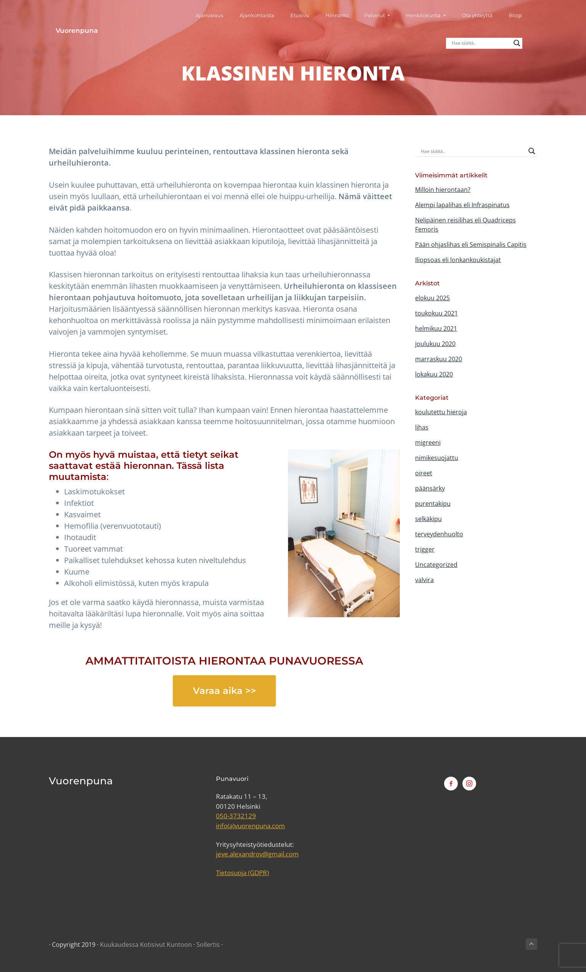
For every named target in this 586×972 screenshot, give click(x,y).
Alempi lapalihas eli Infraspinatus (462, 205)
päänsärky (430, 488)
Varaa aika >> (224, 690)
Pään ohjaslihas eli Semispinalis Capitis (470, 244)
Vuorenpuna (70, 19)
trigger (425, 549)
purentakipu (433, 503)
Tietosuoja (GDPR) (242, 872)
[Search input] (488, 19)
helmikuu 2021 (436, 328)
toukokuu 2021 (436, 313)
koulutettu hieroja (441, 412)
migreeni (428, 442)
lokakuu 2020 (434, 374)
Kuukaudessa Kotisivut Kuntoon (146, 944)
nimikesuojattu (436, 458)
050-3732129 (236, 815)
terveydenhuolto (439, 534)
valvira (424, 580)
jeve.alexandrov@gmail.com (257, 854)
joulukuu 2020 (435, 344)
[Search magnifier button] (523, 19)
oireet (423, 473)
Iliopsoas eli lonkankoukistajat (458, 260)
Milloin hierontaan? (442, 189)
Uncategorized (436, 564)
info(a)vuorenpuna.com (250, 825)
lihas (421, 427)
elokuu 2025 (432, 298)
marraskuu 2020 (438, 359)
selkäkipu (428, 519)
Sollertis (208, 944)
